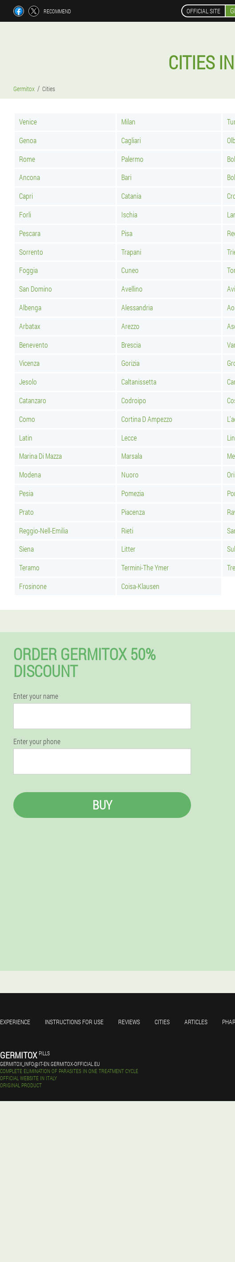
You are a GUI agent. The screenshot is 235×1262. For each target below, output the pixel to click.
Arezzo (130, 326)
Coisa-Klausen (140, 586)
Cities (162, 1022)
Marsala (131, 456)
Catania (131, 195)
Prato (26, 512)
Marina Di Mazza (40, 456)
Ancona (29, 177)
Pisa (126, 233)
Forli (25, 214)
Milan (128, 121)
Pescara (29, 233)
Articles (195, 1022)
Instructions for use (74, 1022)
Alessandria (137, 307)
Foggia (28, 270)
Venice (28, 121)
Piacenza (133, 512)
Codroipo (133, 400)
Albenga (30, 307)
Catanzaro (32, 400)
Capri (26, 195)
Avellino (132, 288)
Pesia (26, 493)
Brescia (131, 344)
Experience (15, 1022)
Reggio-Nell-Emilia (43, 530)
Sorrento (31, 251)
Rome (27, 159)
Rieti (127, 530)
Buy (102, 805)
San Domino (35, 288)
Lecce (129, 437)
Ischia (129, 214)
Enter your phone (36, 741)
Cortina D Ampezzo (146, 419)
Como (27, 419)
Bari (126, 177)
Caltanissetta (138, 381)
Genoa (27, 140)
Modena (30, 474)
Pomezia (132, 493)
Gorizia (130, 363)
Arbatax (29, 326)
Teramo (29, 567)
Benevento (33, 344)
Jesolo (28, 381)
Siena (26, 548)
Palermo (132, 159)
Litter (128, 548)
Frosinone (33, 586)
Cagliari (131, 140)
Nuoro (130, 474)
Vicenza (29, 363)
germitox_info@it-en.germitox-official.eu (50, 1063)
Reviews (129, 1022)
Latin (25, 437)
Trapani (131, 251)
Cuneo (130, 270)
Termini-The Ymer (145, 567)
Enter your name (35, 696)
